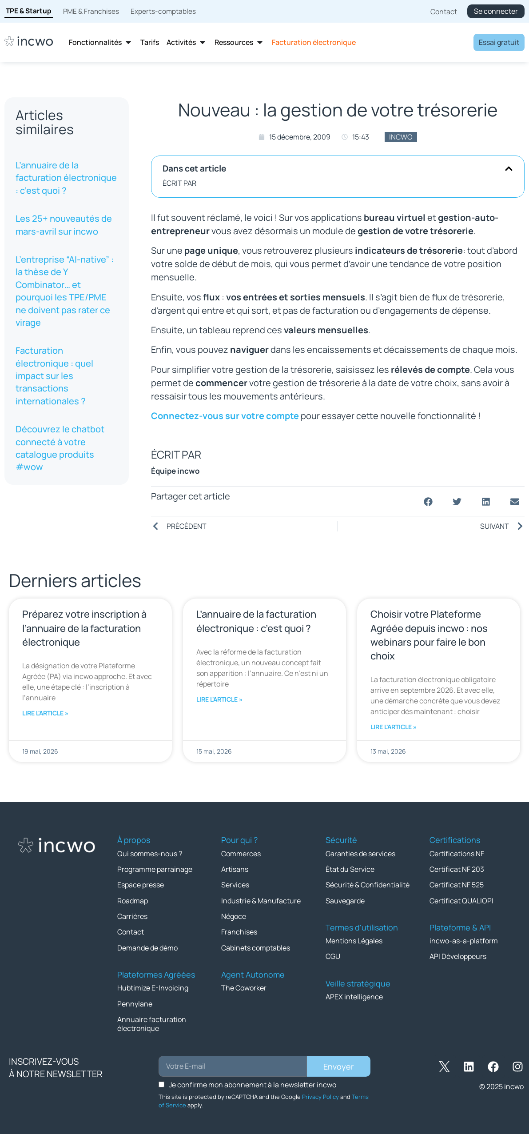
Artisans (234, 869)
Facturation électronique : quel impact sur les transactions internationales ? (54, 375)
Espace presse (140, 884)
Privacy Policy (320, 1095)
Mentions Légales (354, 940)
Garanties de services (360, 853)
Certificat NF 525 (457, 884)
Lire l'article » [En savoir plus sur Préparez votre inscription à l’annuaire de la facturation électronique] (45, 713)
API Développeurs (458, 955)
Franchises (239, 931)
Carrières (132, 915)
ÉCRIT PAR (179, 183)
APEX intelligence (354, 995)
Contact (130, 931)
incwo (401, 137)
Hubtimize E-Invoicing (152, 986)
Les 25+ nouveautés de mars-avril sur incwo (64, 224)
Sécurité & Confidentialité (368, 884)
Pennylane (134, 1002)
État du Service (350, 869)
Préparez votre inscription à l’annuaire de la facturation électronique (84, 627)
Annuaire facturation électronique (151, 1022)
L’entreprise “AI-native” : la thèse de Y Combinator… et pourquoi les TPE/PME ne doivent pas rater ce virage (65, 290)
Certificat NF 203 (457, 869)
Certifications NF (457, 853)
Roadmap (132, 900)
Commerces (241, 853)
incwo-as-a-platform (464, 940)
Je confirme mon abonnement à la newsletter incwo (252, 1083)
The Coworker (243, 986)
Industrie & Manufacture (261, 900)
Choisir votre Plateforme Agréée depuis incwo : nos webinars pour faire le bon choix (429, 635)
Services (235, 884)
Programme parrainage (154, 869)
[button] (509, 168)
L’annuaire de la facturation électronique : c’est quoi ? (66, 177)
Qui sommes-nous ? (149, 853)
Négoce (233, 915)
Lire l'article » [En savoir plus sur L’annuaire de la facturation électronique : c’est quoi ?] (219, 699)
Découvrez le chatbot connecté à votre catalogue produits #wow (60, 448)
